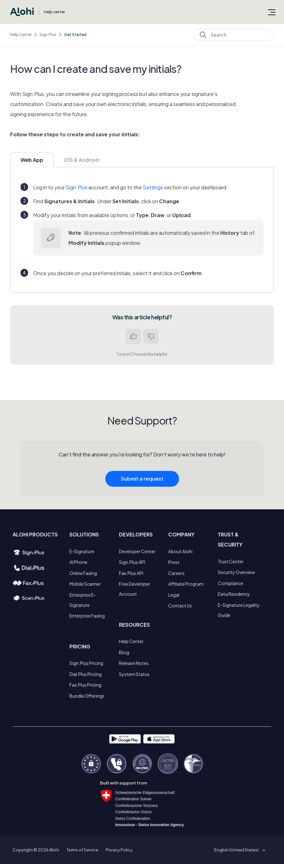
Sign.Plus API (132, 562)
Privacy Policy (119, 849)
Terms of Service (82, 849)
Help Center (21, 34)
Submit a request (142, 480)
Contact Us (180, 605)
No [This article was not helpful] (150, 336)
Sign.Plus (47, 34)
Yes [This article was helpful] (133, 336)
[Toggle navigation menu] (271, 12)
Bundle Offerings (86, 696)
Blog (124, 652)
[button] (238, 850)
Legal (173, 595)
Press (174, 562)
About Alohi (180, 551)
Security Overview (236, 572)
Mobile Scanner (85, 584)
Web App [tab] (32, 160)
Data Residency (234, 594)
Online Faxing (83, 573)
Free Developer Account (134, 589)
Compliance (230, 583)
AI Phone (78, 562)
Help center (54, 11)
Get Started (75, 34)
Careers (176, 573)
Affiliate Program (186, 584)
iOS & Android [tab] (81, 160)
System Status (134, 674)
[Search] (233, 35)
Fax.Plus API (131, 573)
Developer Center (137, 551)
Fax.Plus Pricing (85, 685)
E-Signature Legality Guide (239, 610)
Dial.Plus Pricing (85, 674)
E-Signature (81, 551)
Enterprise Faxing (87, 615)
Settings (153, 187)
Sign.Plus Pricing (86, 663)
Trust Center (231, 561)
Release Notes (134, 663)
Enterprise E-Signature (82, 600)
